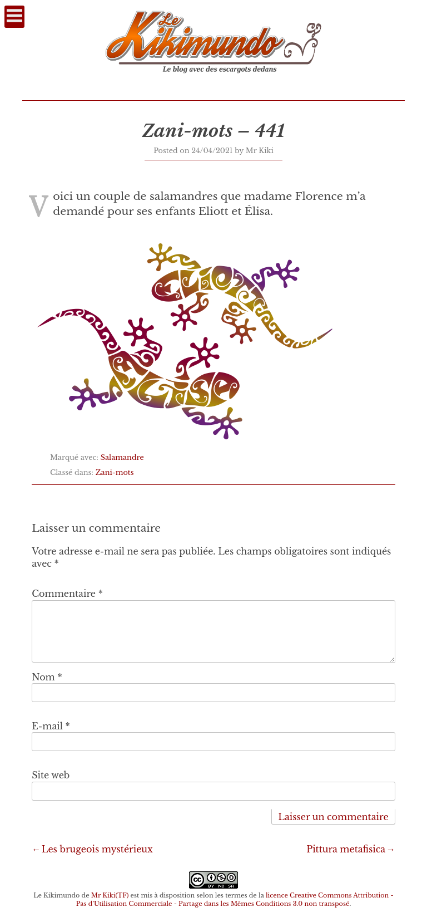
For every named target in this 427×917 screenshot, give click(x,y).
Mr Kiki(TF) (110, 895)
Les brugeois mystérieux (97, 849)
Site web (50, 775)
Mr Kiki (260, 150)
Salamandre (122, 457)
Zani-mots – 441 (213, 131)
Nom (47, 677)
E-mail (51, 726)
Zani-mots (115, 472)
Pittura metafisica (345, 849)
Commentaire (67, 593)
